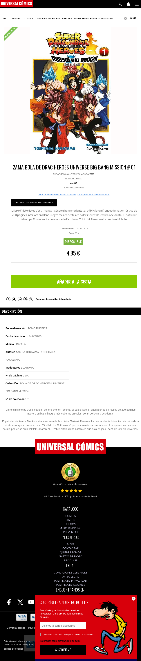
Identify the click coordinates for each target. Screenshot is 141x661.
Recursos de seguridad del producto (53, 299)
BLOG (70, 544)
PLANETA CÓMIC (73, 179)
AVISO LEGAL (70, 576)
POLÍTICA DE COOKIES (70, 584)
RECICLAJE (70, 560)
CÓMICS (70, 515)
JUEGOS (71, 524)
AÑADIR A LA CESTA (74, 282)
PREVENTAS (70, 532)
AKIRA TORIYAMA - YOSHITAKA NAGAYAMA (73, 174)
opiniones (72, 496)
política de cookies (13, 649)
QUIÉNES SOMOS (70, 552)
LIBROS (70, 519)
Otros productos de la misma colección (57, 194)
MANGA (73, 183)
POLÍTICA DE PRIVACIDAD (70, 580)
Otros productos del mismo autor (93, 194)
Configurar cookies (16, 628)
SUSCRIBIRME (63, 650)
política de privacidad (83, 634)
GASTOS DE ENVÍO (70, 556)
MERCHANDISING (70, 528)
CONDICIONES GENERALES (70, 572)
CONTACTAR (70, 548)
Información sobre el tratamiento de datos (60, 641)
